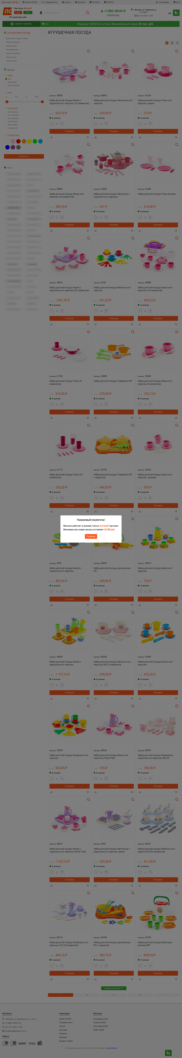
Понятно (91, 536)
